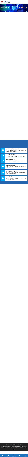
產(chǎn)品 (8, 455)
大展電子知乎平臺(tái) (20, 444)
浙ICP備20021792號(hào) (11, 447)
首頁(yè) (3, 455)
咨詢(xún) (25, 455)
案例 (19, 455)
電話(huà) (14, 455)
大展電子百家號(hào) (13, 444)
